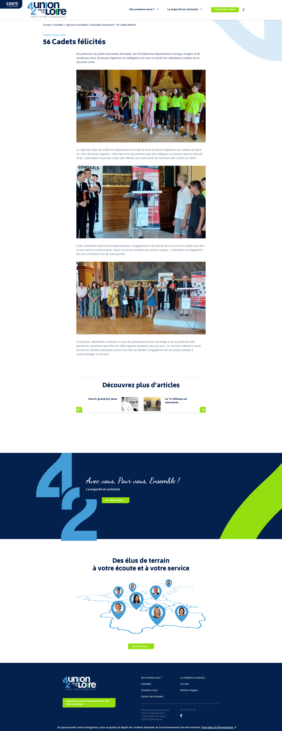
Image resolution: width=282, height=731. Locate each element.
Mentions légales (189, 690)
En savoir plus (114, 500)
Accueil (47, 25)
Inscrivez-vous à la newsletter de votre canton (87, 703)
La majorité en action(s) (182, 10)
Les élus (184, 684)
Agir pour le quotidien (77, 25)
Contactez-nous (225, 10)
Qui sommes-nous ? (142, 10)
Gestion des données (152, 696)
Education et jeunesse (102, 25)
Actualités (58, 25)
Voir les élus (140, 646)
